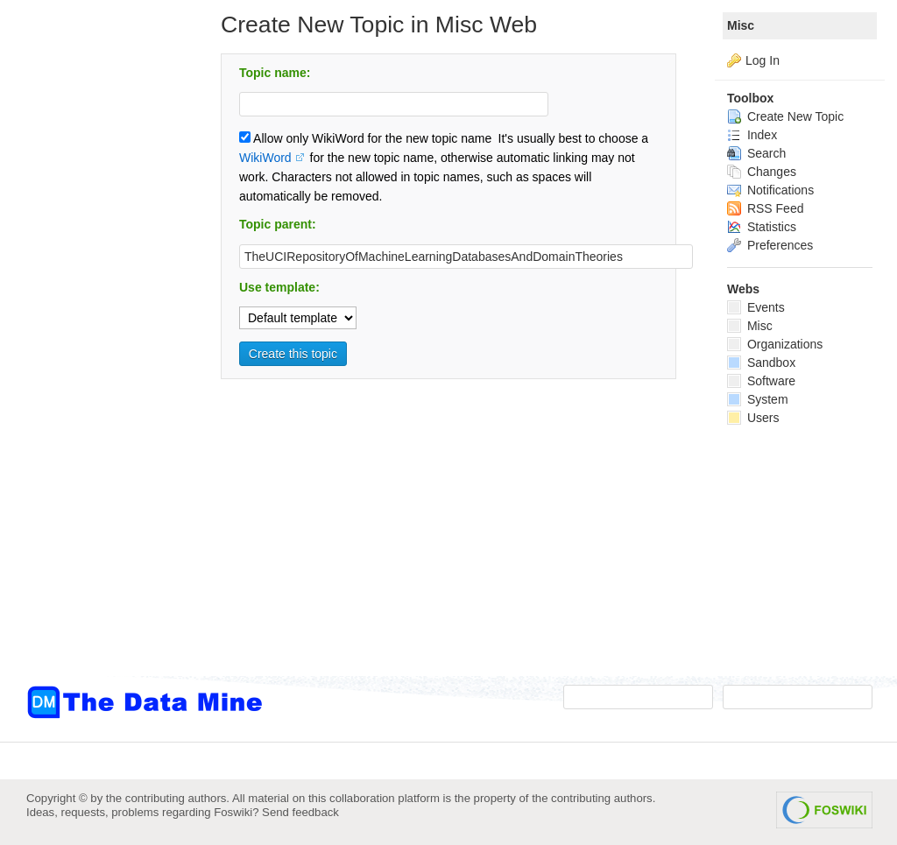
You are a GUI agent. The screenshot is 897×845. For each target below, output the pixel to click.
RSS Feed (765, 208)
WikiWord (265, 158)
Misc (740, 25)
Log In (762, 60)
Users (753, 418)
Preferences (770, 245)
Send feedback (300, 812)
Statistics (761, 227)
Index (752, 135)
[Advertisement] (96, 353)
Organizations (775, 344)
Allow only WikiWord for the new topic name (365, 138)
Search (756, 153)
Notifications (770, 190)
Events (756, 307)
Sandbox (761, 363)
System (757, 399)
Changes (761, 172)
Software (761, 381)
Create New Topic (785, 116)
